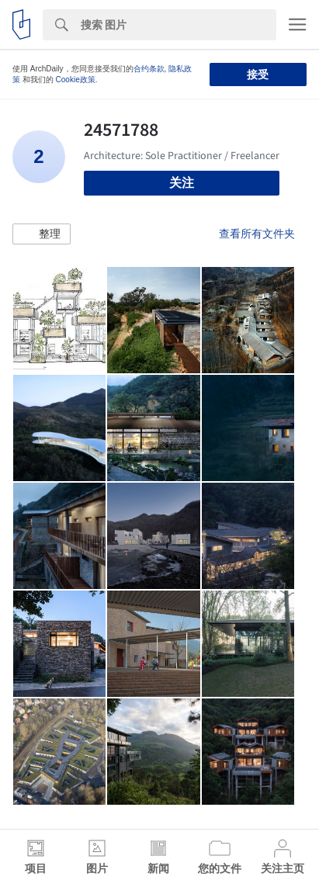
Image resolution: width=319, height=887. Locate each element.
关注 (181, 182)
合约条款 (149, 68)
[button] (41, 234)
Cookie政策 (75, 79)
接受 (258, 74)
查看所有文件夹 (257, 233)
